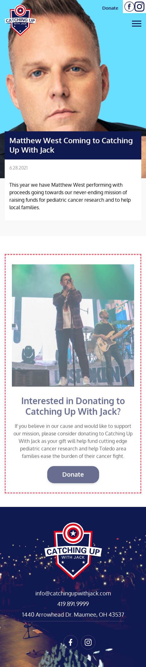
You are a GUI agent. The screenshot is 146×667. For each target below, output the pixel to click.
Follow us (129, 7)
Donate (110, 8)
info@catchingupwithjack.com (73, 593)
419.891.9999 (73, 604)
